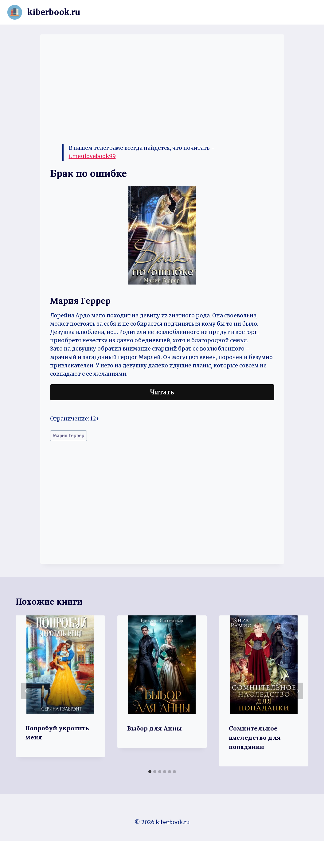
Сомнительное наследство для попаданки (255, 737)
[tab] (149, 771)
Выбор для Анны (154, 728)
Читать (162, 392)
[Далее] (297, 691)
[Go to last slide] (26, 691)
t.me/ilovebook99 (92, 156)
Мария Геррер (68, 435)
